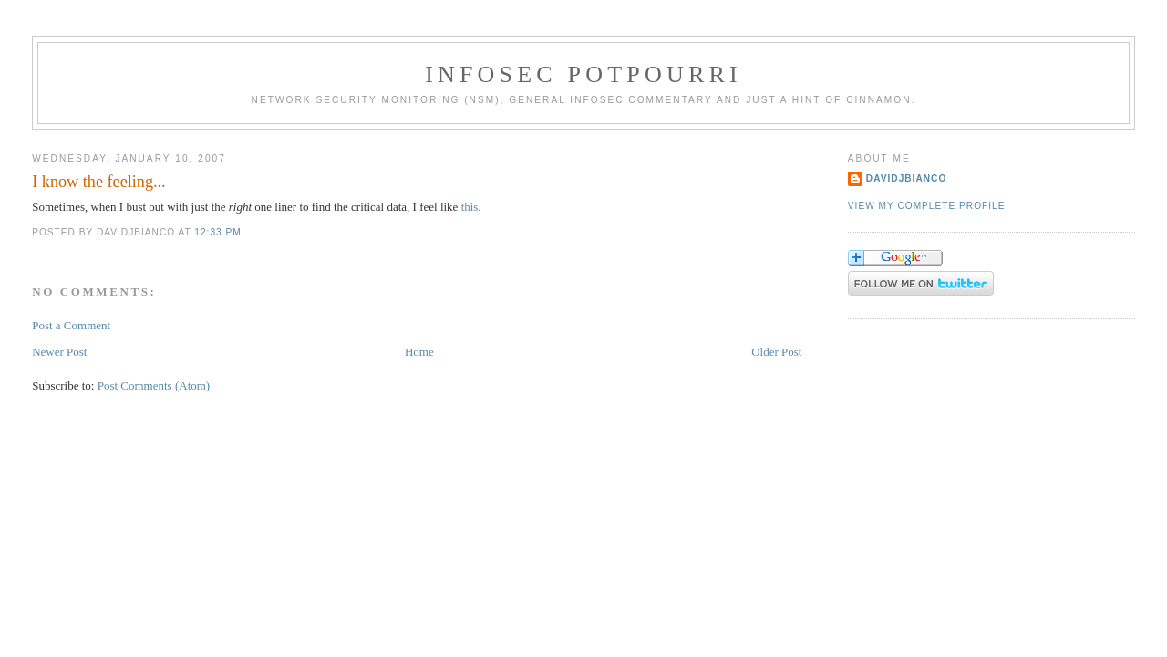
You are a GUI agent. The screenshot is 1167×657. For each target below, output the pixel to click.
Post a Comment (71, 325)
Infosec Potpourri (583, 74)
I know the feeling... (98, 181)
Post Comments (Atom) (154, 385)
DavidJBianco (906, 178)
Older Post (776, 352)
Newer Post (59, 352)
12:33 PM (217, 232)
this (470, 207)
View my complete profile (927, 206)
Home (419, 352)
